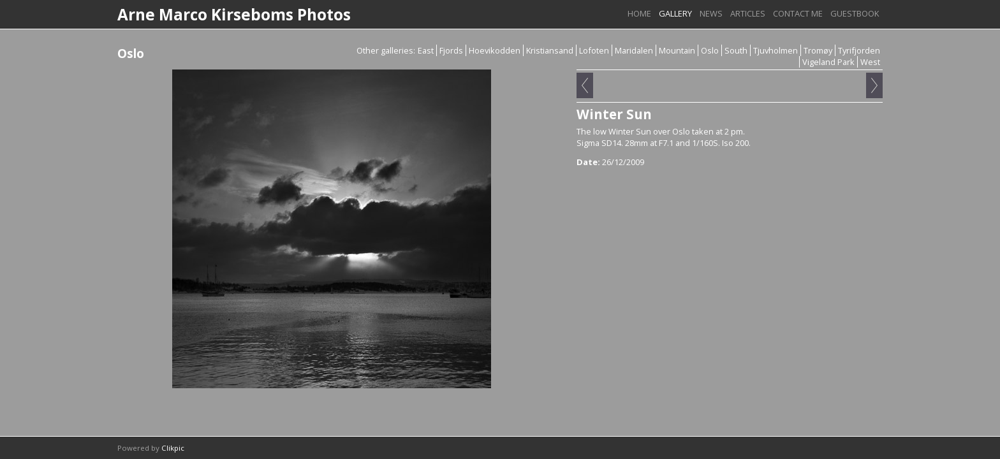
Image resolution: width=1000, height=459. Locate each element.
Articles (747, 13)
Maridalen (634, 50)
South (735, 50)
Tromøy (818, 50)
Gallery (675, 13)
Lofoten (594, 50)
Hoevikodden (494, 50)
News (711, 13)
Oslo (710, 50)
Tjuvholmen (775, 50)
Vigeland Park (828, 62)
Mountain (677, 50)
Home (639, 13)
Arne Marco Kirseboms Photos (234, 14)
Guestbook (854, 13)
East (426, 50)
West (870, 62)
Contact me (798, 13)
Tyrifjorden (859, 50)
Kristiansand (549, 50)
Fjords (451, 50)
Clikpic (172, 448)
